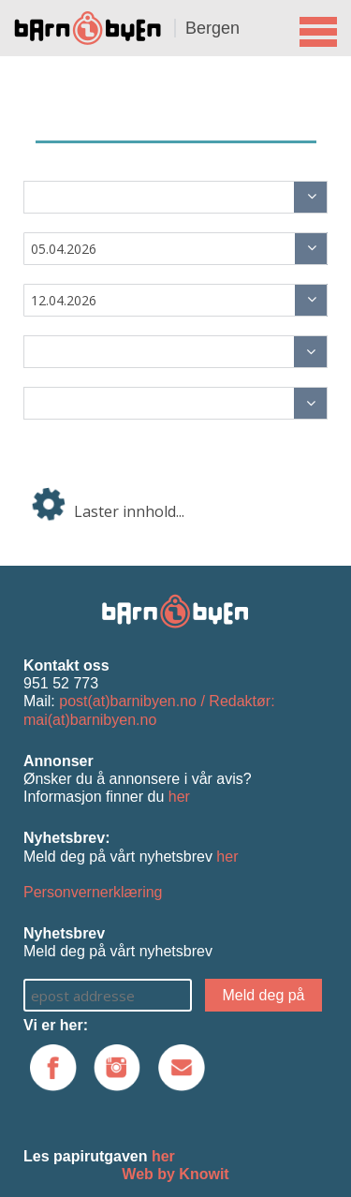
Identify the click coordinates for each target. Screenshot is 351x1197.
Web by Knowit (175, 1174)
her (179, 797)
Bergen (212, 28)
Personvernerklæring (93, 892)
